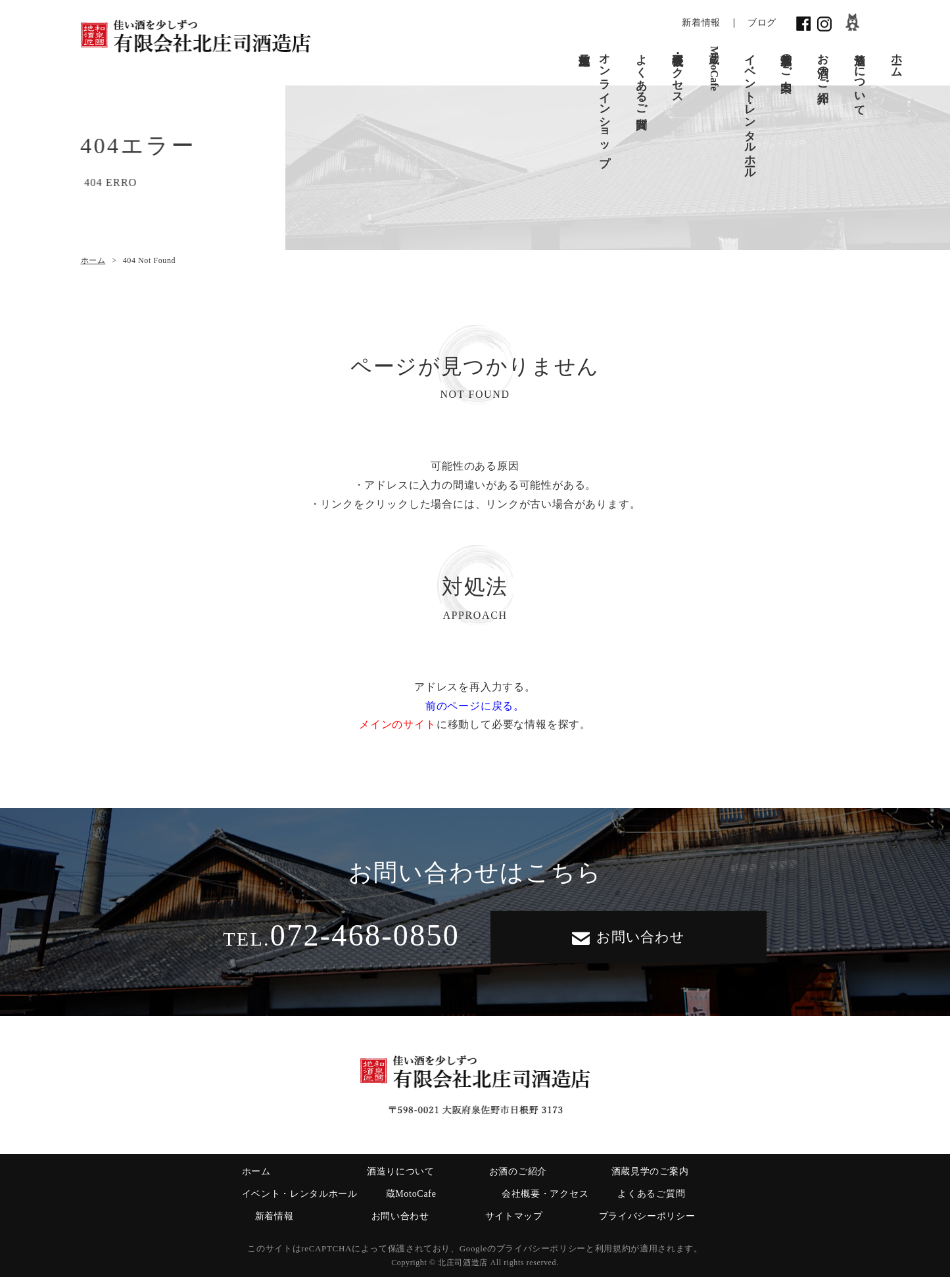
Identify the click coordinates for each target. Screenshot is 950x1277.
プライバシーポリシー (647, 1216)
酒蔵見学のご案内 (786, 59)
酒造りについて (859, 78)
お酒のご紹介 (823, 65)
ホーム (896, 59)
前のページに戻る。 (475, 705)
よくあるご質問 (641, 78)
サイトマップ (514, 1216)
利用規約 (613, 1248)
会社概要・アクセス (678, 71)
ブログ (762, 23)
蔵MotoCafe (714, 68)
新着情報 (701, 23)
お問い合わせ (628, 937)
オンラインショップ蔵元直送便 (595, 103)
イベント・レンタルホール (750, 109)
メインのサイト (398, 724)
